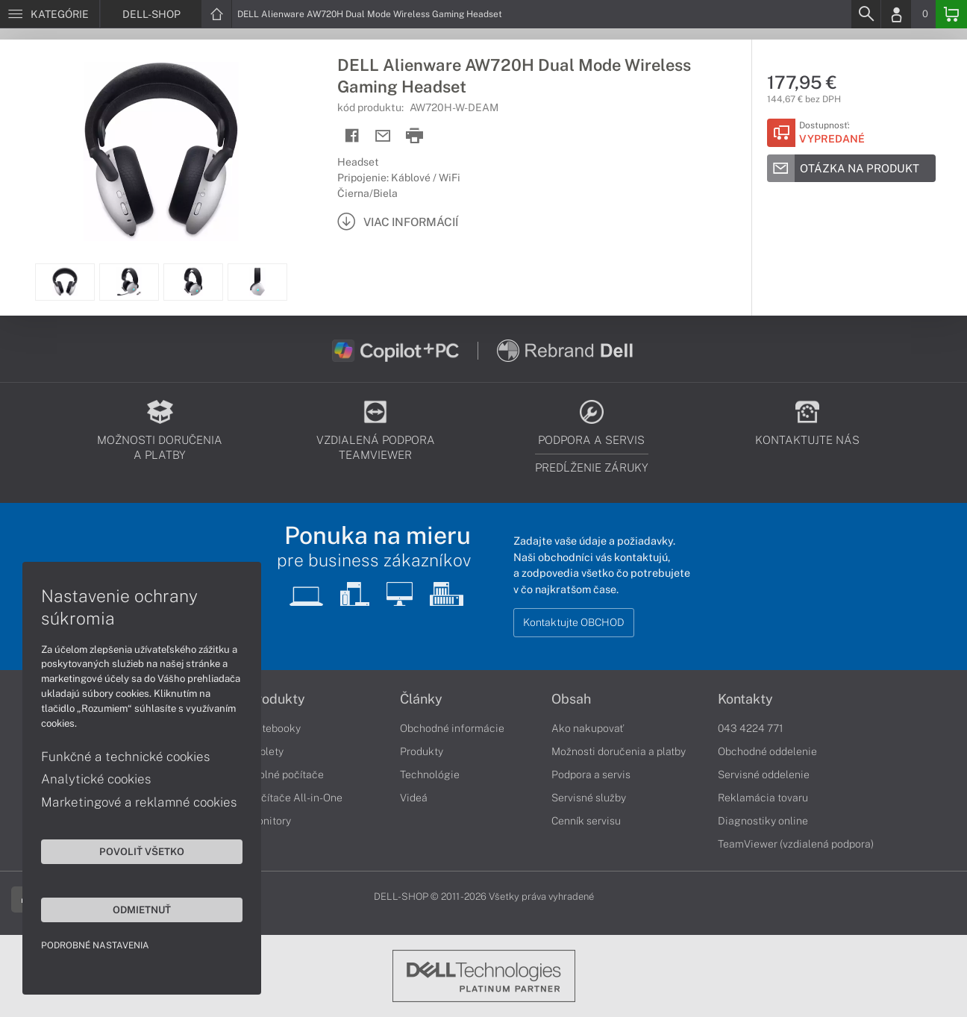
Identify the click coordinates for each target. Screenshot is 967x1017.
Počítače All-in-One (295, 798)
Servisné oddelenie (764, 774)
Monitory (269, 821)
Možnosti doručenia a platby (618, 751)
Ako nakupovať (587, 728)
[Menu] (49, 14)
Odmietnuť (142, 910)
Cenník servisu (586, 821)
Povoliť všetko (141, 851)
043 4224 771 (750, 728)
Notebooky (274, 728)
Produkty (276, 699)
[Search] (865, 14)
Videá (414, 798)
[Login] (896, 14)
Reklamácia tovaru (763, 798)
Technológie (430, 774)
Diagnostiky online (763, 821)
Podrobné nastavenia (95, 945)
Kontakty (745, 699)
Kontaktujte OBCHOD (574, 622)
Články (421, 699)
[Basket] (951, 14)
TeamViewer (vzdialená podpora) (796, 844)
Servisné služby (588, 798)
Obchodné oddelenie (767, 751)
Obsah (571, 699)
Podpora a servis (590, 774)
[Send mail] (383, 136)
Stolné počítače (286, 774)
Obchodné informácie (452, 728)
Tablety (266, 751)
